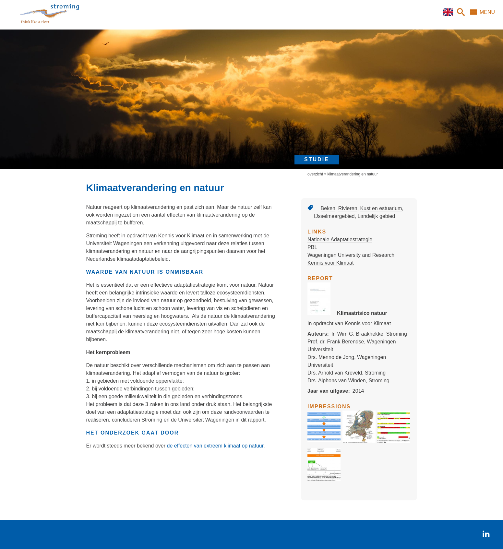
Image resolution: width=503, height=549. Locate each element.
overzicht (315, 174)
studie (316, 159)
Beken (328, 208)
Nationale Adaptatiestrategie (339, 239)
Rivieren (347, 208)
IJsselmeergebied (334, 216)
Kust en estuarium (381, 208)
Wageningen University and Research (350, 255)
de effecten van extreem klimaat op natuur (215, 445)
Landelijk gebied (376, 216)
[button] (324, 441)
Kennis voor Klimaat (330, 263)
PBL (312, 247)
